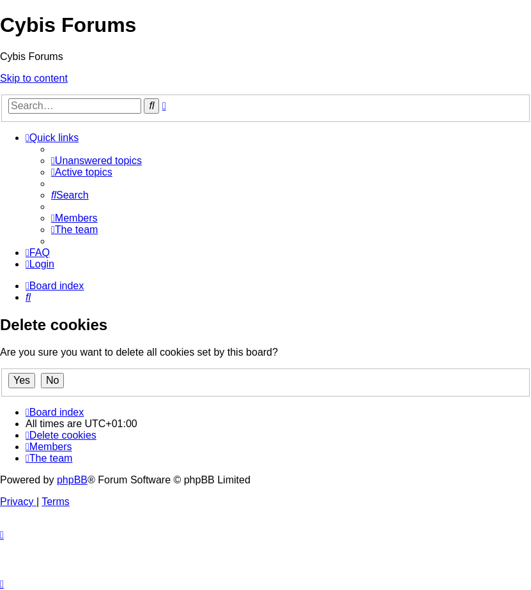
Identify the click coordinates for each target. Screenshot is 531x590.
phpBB (72, 479)
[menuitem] (96, 160)
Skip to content (34, 78)
